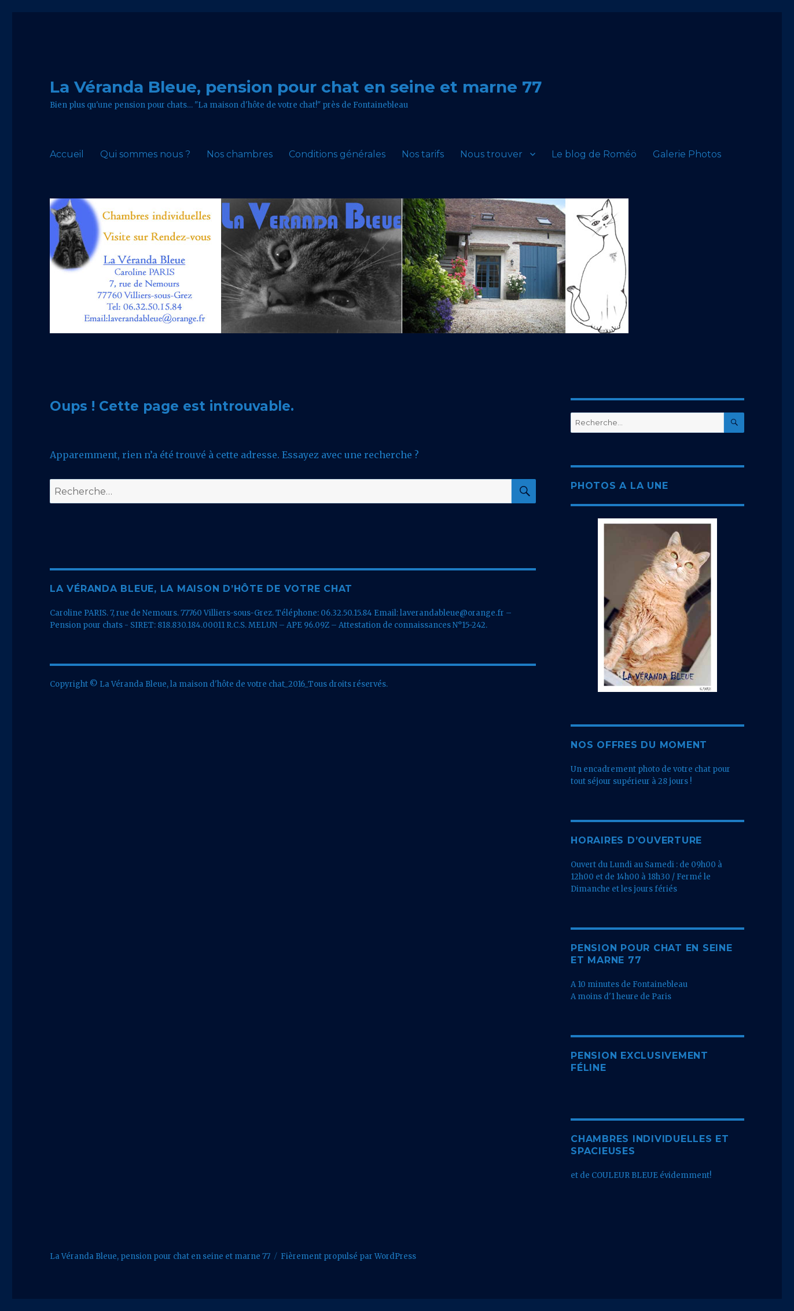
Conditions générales (337, 154)
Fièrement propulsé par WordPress (348, 1256)
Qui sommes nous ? (145, 154)
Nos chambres (240, 154)
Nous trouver (491, 154)
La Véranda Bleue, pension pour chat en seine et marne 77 (296, 87)
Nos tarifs (423, 154)
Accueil (67, 154)
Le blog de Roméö (594, 154)
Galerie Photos (687, 154)
